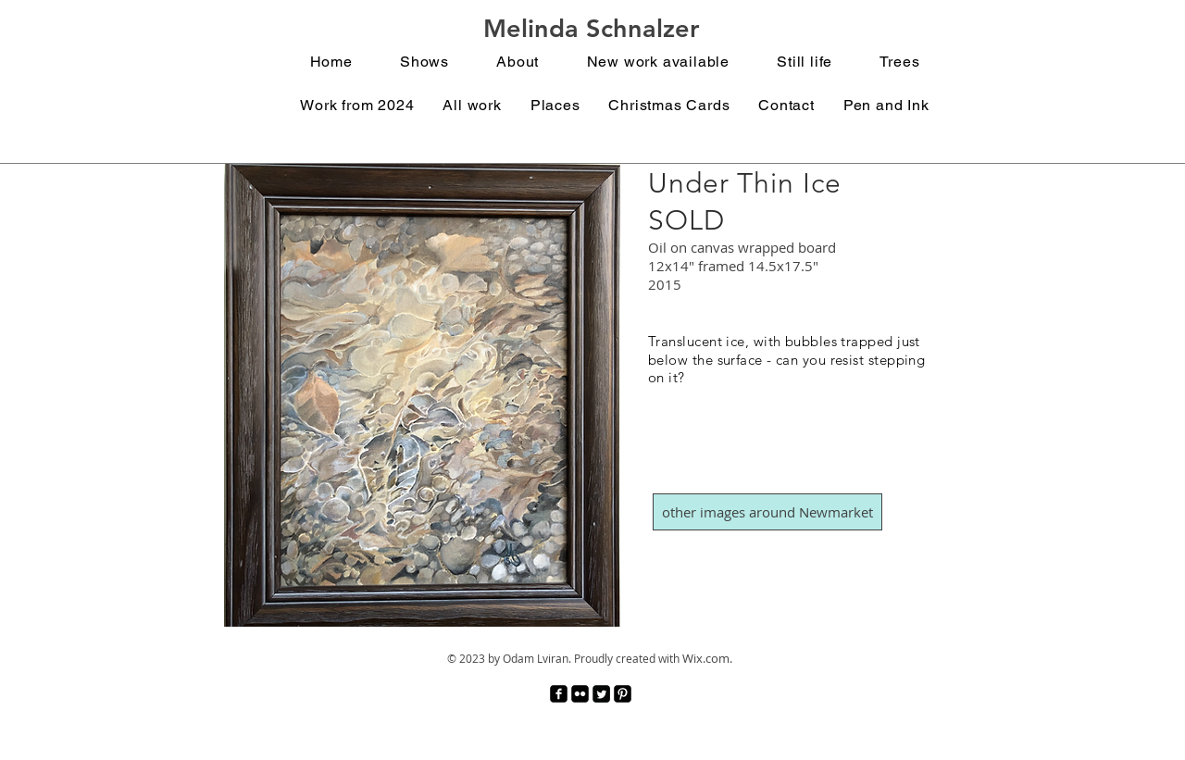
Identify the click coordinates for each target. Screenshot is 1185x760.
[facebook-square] (559, 694)
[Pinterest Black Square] (622, 694)
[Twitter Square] (601, 694)
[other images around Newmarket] (767, 511)
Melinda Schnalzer (591, 28)
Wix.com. (707, 658)
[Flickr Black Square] (580, 694)
